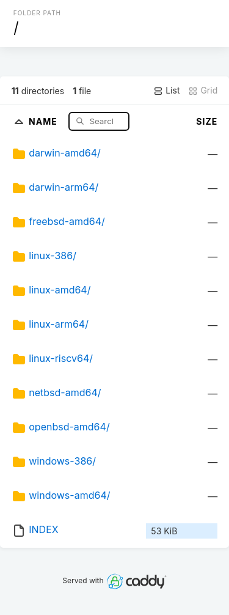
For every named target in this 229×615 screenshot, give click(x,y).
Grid (202, 90)
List (166, 90)
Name (44, 121)
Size (206, 121)
